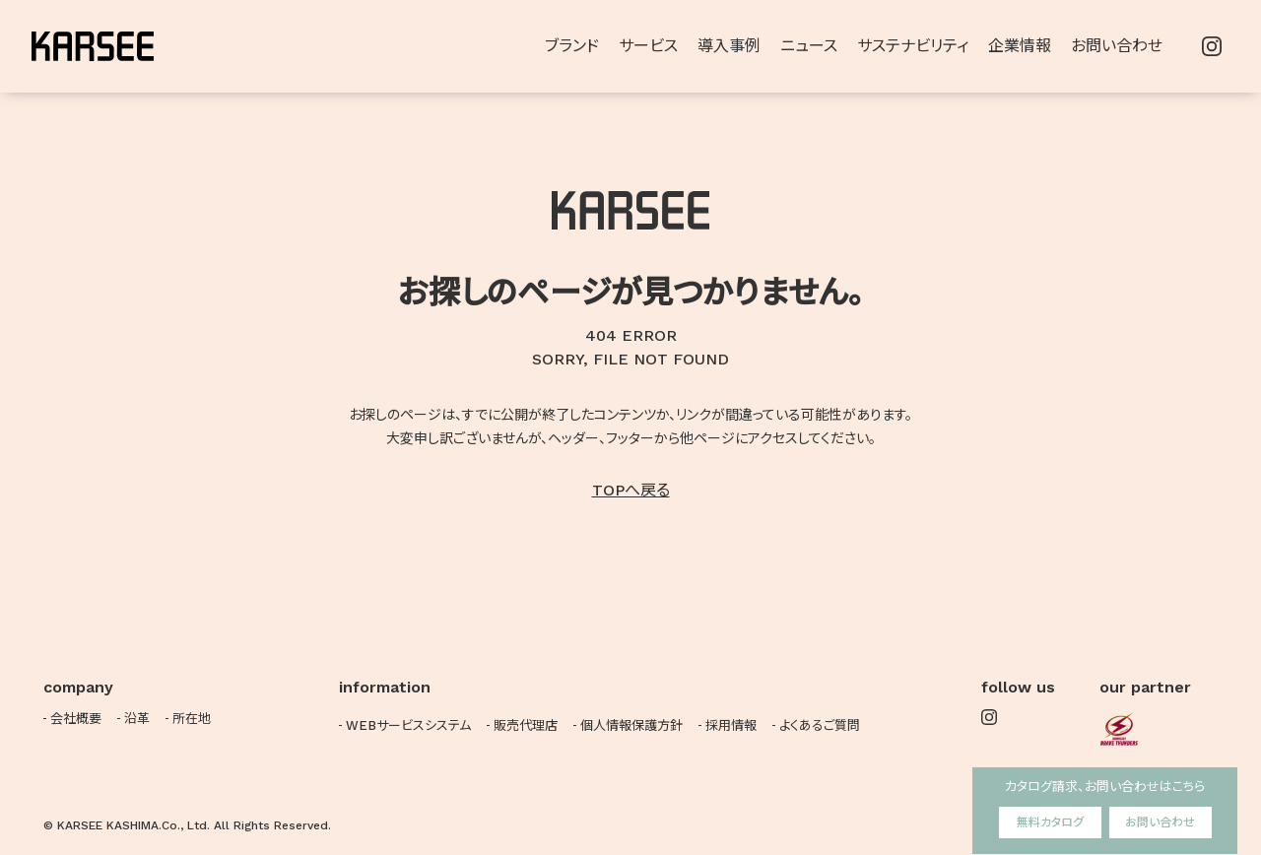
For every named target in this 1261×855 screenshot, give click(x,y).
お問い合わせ (1160, 822)
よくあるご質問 (819, 725)
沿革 (137, 718)
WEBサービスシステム (408, 725)
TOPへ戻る (631, 490)
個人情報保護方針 (631, 725)
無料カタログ (1050, 822)
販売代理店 (526, 725)
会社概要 (75, 718)
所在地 (191, 718)
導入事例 (729, 45)
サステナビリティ (912, 45)
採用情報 (731, 725)
